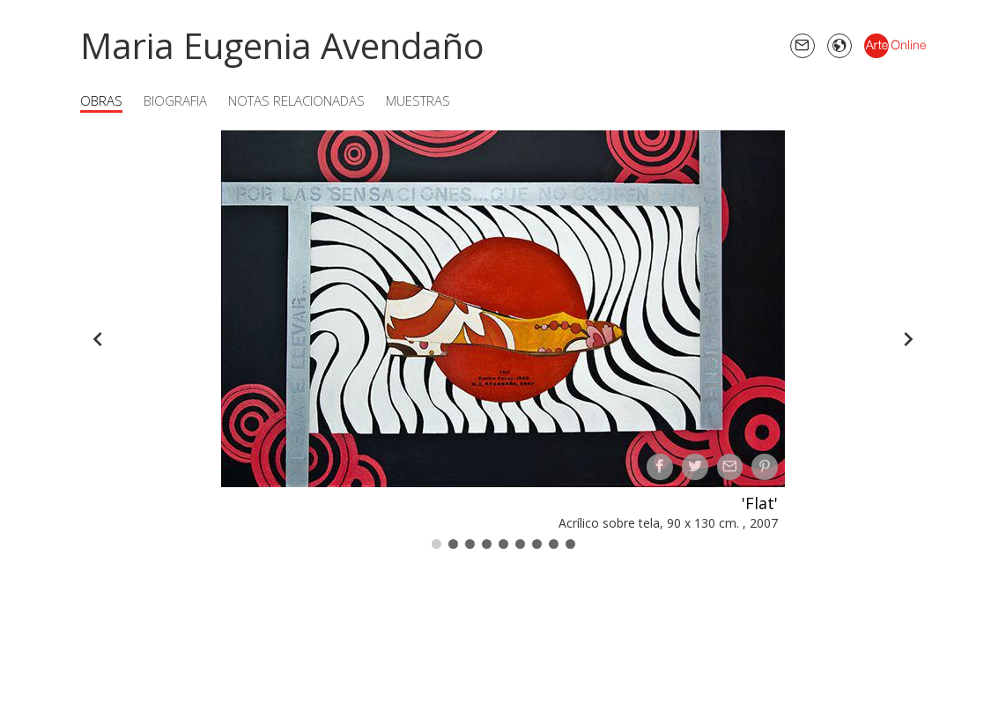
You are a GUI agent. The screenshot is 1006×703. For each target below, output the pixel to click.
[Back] (97, 339)
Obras (101, 100)
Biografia (175, 100)
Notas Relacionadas (296, 100)
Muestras (418, 100)
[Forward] (908, 339)
